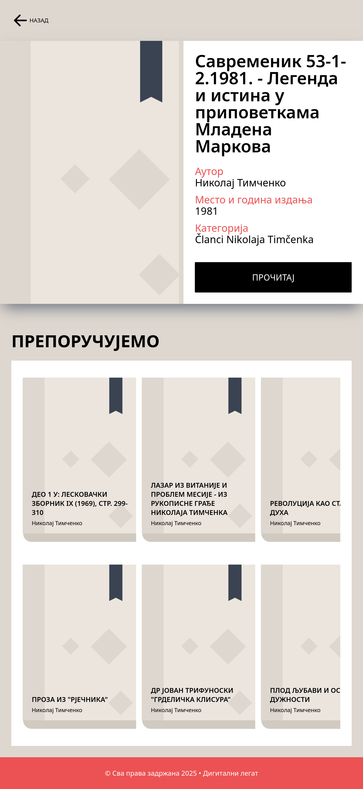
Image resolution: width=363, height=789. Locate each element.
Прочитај (273, 277)
